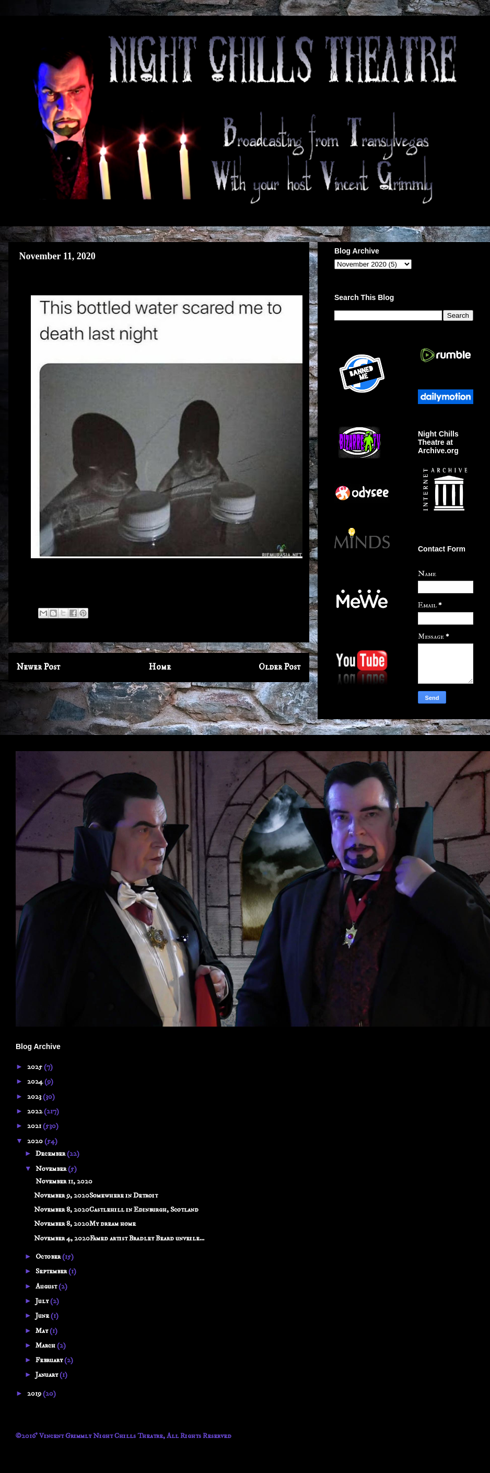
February (50, 1360)
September (52, 1271)
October (49, 1256)
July (43, 1301)
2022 (35, 1111)
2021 (35, 1126)
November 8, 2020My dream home (85, 1223)
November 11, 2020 (63, 1181)
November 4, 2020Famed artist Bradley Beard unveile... (119, 1238)
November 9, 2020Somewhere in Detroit (96, 1195)
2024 (35, 1081)
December (51, 1153)
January (48, 1374)
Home (160, 667)
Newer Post (39, 667)
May (43, 1331)
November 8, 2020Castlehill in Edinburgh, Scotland (116, 1209)
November (52, 1168)
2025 (35, 1067)
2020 (35, 1141)
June (43, 1315)
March (46, 1345)
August (47, 1286)
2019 (35, 1393)
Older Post (280, 667)
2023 (35, 1096)
